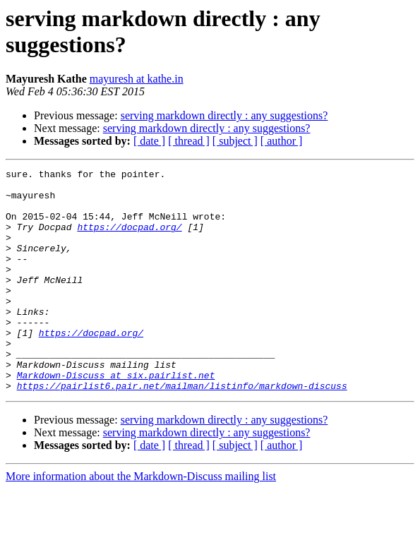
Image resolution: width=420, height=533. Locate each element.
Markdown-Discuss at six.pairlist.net (116, 417)
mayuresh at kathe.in (137, 79)
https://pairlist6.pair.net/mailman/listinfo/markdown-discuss (182, 430)
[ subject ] (235, 141)
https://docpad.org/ (129, 239)
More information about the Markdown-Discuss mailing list (141, 521)
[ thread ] (189, 141)
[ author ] (281, 141)
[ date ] (149, 141)
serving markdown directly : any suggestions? (224, 115)
